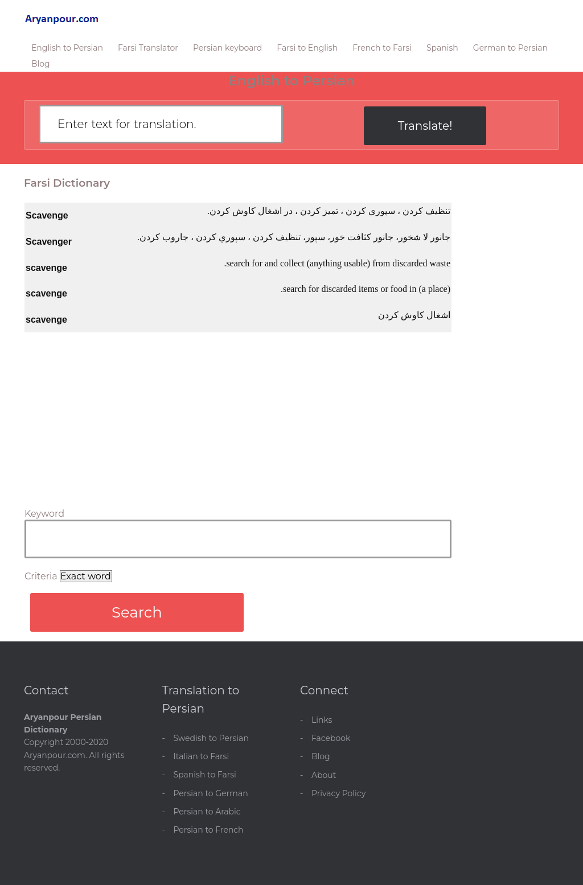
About (323, 775)
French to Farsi (382, 48)
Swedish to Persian (211, 738)
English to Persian (67, 48)
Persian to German (211, 793)
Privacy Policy (338, 793)
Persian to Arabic (207, 811)
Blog (40, 64)
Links (321, 720)
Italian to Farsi (201, 756)
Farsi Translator (148, 48)
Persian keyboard (227, 48)
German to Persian (510, 48)
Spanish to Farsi (205, 774)
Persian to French (209, 830)
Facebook (330, 738)
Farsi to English (307, 48)
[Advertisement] (237, 417)
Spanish (442, 48)
